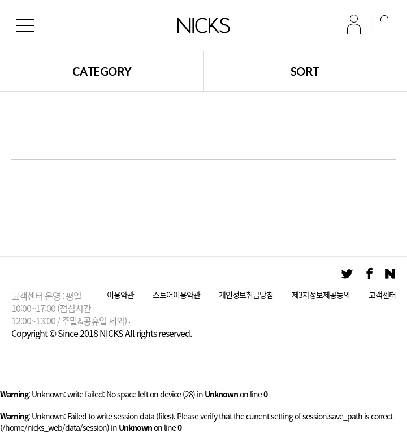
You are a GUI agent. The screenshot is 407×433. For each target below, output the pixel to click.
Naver (390, 274)
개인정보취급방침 (246, 294)
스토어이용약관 (176, 294)
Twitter (346, 274)
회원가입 (384, 24)
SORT (305, 71)
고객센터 (382, 294)
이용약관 (120, 294)
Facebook (368, 274)
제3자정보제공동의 (321, 294)
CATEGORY (102, 71)
